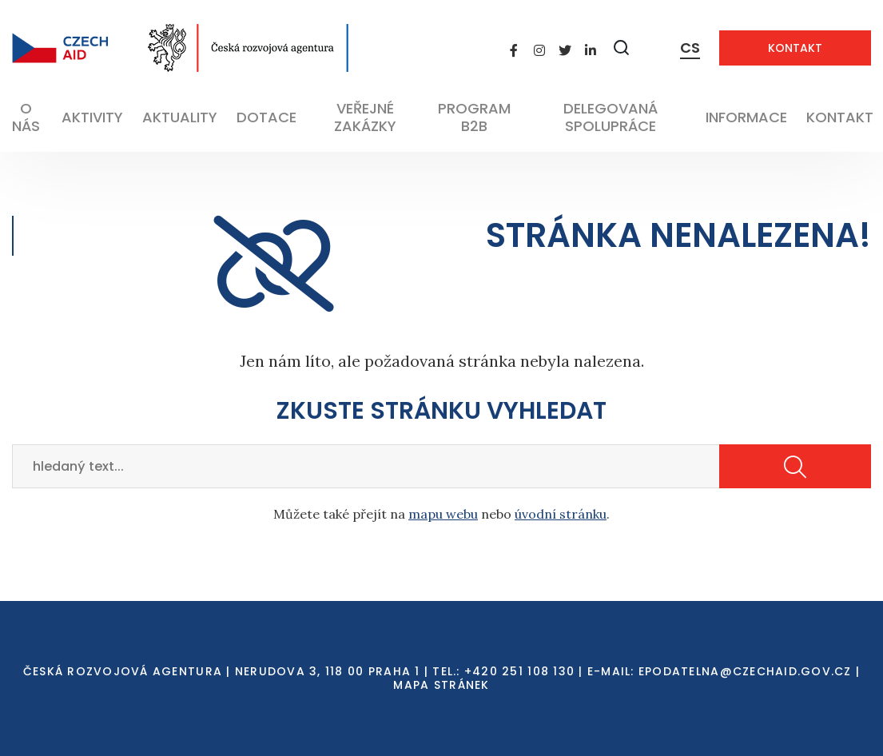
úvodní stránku (561, 514)
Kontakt (795, 48)
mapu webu (443, 514)
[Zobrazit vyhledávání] (622, 47)
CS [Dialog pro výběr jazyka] (690, 48)
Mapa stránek (441, 685)
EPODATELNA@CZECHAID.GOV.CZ (745, 671)
